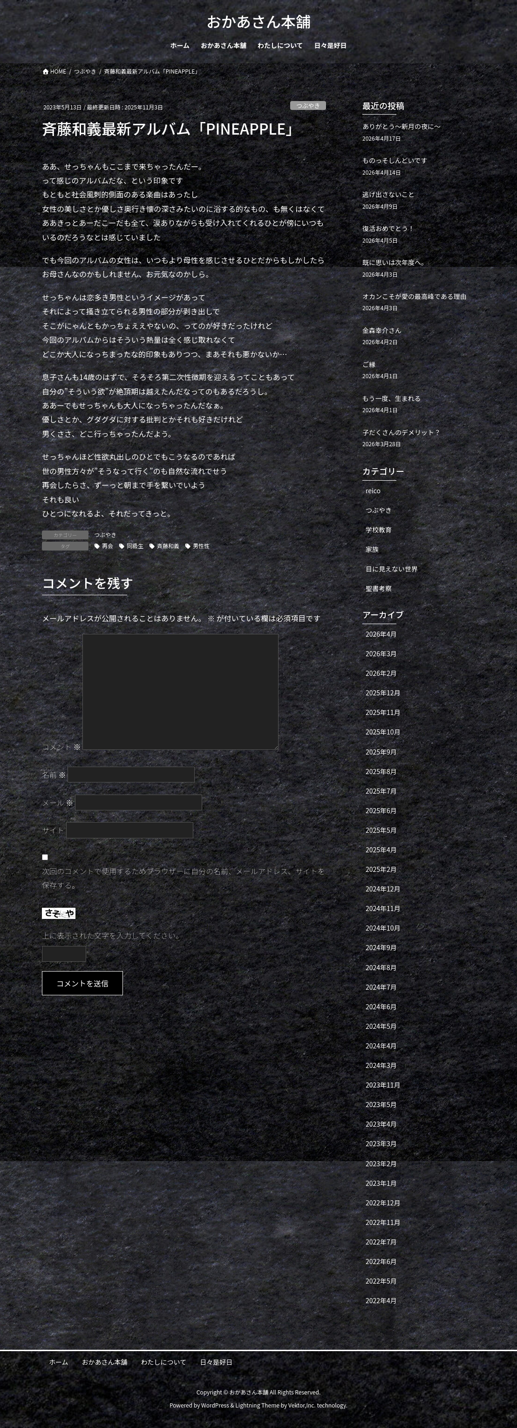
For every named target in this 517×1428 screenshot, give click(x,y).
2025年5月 (381, 830)
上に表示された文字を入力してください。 (112, 935)
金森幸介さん (381, 330)
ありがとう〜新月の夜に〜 (401, 126)
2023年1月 (381, 1183)
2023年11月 (383, 1084)
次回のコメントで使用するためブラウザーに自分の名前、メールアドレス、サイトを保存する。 (183, 878)
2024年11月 (383, 908)
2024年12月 (383, 888)
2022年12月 (383, 1202)
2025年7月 (381, 791)
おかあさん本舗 (105, 1362)
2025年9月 (381, 751)
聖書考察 (379, 588)
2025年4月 (381, 849)
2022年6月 (381, 1261)
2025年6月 (381, 810)
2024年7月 (381, 987)
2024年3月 (381, 1065)
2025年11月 (383, 712)
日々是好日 (216, 1362)
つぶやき (308, 105)
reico (373, 490)
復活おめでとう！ (388, 228)
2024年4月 (381, 1045)
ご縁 (368, 364)
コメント (61, 746)
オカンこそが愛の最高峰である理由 (414, 296)
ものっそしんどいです (394, 160)
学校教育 (379, 529)
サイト (53, 830)
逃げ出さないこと (388, 194)
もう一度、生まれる (391, 398)
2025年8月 (381, 771)
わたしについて (164, 1362)
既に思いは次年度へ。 (395, 262)
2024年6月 (381, 1006)
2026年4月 (381, 634)
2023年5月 (381, 1104)
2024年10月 (383, 927)
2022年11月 (383, 1222)
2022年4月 (381, 1300)
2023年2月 (381, 1163)
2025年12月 (383, 692)
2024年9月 (381, 947)
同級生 (135, 546)
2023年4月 (381, 1124)
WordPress (215, 1405)
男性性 (201, 546)
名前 (54, 774)
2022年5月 (381, 1280)
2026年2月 (381, 673)
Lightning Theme (257, 1405)
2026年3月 (381, 653)
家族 (372, 549)
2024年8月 (381, 967)
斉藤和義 (168, 546)
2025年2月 (381, 869)
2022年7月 (381, 1241)
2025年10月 (383, 731)
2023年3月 (381, 1143)
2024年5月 (381, 1026)
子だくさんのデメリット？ (401, 432)
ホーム (58, 1362)
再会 (107, 546)
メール (58, 802)
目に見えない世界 (392, 568)
